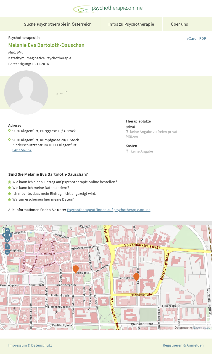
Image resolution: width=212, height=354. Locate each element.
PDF (202, 38)
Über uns (179, 24)
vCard (192, 38)
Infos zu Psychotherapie (131, 24)
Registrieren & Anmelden (183, 345)
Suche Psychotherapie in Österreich (58, 24)
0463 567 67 (21, 149)
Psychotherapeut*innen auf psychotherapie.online (108, 209)
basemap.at (201, 327)
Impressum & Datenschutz (30, 345)
